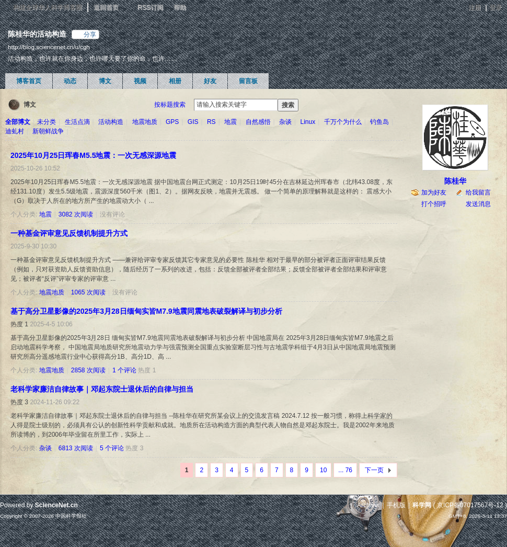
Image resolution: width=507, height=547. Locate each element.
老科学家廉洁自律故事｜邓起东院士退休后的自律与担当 (101, 389)
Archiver (368, 505)
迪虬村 (14, 131)
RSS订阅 (150, 7)
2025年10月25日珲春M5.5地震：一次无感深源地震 (93, 155)
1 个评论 (124, 370)
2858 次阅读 (88, 370)
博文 (105, 81)
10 (323, 470)
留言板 (248, 81)
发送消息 (478, 204)
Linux (308, 122)
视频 (140, 81)
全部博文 (17, 122)
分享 (90, 34)
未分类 (46, 122)
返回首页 (106, 7)
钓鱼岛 (379, 122)
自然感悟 (258, 122)
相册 (175, 81)
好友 (210, 81)
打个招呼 (433, 204)
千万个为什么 (343, 122)
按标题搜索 (170, 104)
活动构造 (110, 122)
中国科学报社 (71, 516)
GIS (193, 122)
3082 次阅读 (76, 214)
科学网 (421, 505)
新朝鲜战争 (48, 131)
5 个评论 (112, 448)
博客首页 (28, 81)
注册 (474, 7)
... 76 (345, 470)
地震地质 (144, 122)
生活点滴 (77, 122)
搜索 (288, 105)
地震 (230, 122)
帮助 (180, 7)
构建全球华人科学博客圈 (47, 7)
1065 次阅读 (88, 292)
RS (211, 122)
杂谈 (285, 122)
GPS (172, 122)
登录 (495, 7)
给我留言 (478, 192)
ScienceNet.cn (56, 505)
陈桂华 (455, 181)
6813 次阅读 (76, 448)
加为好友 (433, 192)
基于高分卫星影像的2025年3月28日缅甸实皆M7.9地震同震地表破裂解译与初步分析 (146, 311)
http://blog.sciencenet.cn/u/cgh (49, 46)
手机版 (396, 505)
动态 (70, 81)
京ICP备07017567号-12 (470, 505)
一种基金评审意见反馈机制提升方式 (69, 233)
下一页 (374, 470)
